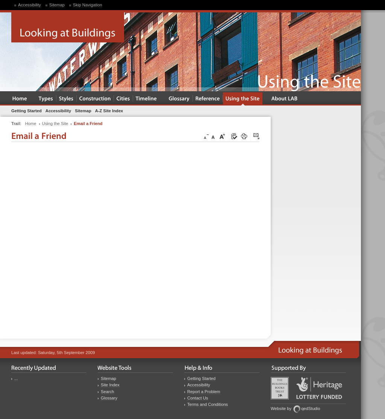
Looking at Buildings (67, 27)
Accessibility (29, 5)
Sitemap (57, 5)
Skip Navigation (87, 5)
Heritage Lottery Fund (319, 388)
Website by (281, 408)
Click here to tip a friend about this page (257, 136)
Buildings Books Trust (280, 388)
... (16, 378)
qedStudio (310, 408)
